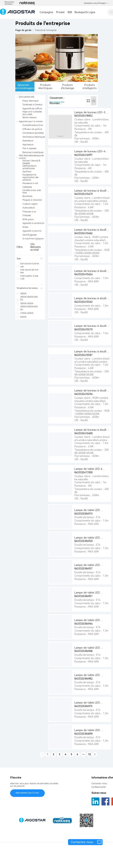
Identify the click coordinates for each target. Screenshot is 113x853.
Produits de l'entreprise (45, 30)
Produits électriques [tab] (45, 86)
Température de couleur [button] (29, 288)
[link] (45, 30)
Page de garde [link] (23, 30)
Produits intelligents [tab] (90, 86)
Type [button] (29, 258)
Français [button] (104, 3)
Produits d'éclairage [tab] (67, 86)
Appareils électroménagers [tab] (24, 86)
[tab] (30, 258)
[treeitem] (30, 107)
